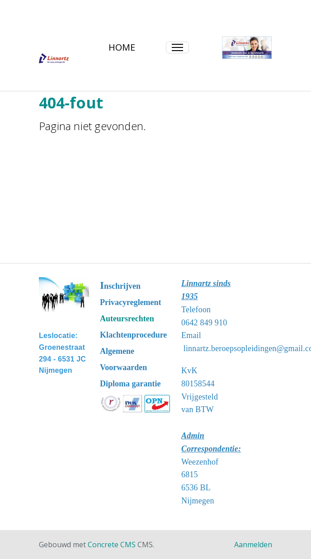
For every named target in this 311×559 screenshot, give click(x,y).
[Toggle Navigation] (177, 47)
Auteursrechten (127, 318)
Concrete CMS (112, 545)
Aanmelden (253, 545)
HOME (121, 47)
